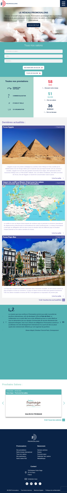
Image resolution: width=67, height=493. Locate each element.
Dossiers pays (41, 454)
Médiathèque (41, 458)
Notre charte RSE (21, 458)
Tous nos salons (21, 454)
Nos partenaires (21, 456)
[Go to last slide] (3, 403)
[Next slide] (62, 322)
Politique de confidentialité (53, 490)
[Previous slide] (5, 322)
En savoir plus (33, 25)
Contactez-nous (32, 479)
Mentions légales (38, 490)
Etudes (39, 452)
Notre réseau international (24, 452)
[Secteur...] (33, 61)
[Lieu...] (33, 56)
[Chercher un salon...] (33, 51)
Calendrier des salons (44, 456)
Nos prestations (21, 450)
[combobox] (33, 51)
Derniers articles (42, 450)
